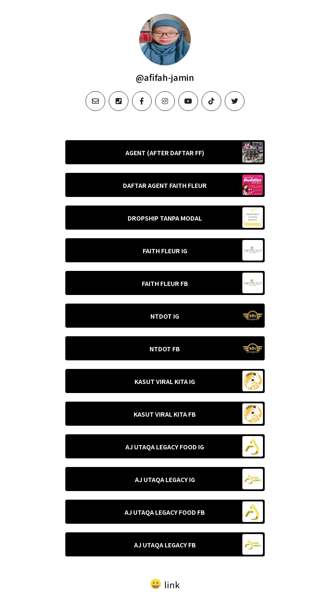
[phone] (118, 101)
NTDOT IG (164, 316)
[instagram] (165, 101)
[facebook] (142, 101)
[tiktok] (211, 101)
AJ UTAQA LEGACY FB (165, 545)
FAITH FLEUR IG (165, 250)
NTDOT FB (165, 348)
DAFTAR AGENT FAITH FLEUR (165, 185)
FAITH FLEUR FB (165, 283)
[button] (165, 583)
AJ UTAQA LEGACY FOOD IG (164, 446)
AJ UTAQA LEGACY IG (165, 479)
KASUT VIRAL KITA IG (164, 381)
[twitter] (234, 101)
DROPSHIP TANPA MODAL (165, 218)
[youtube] (188, 101)
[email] (95, 101)
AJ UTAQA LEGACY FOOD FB (165, 512)
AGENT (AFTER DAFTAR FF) (164, 152)
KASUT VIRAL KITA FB (165, 414)
